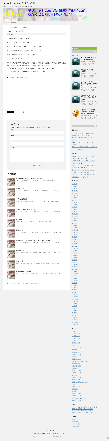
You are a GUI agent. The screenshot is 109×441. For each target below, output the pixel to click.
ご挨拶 (73, 345)
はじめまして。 (21, 189)
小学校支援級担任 (76, 366)
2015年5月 (74, 237)
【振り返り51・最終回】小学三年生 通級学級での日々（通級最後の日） (88, 111)
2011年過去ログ (76, 336)
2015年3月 (74, 239)
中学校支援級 (75, 349)
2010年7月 (74, 308)
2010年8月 (74, 306)
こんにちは (19, 261)
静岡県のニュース (76, 400)
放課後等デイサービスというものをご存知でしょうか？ (88, 97)
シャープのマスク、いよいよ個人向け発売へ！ (84, 133)
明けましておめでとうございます (26, 209)
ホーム (6, 22)
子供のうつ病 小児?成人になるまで (83, 412)
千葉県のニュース (76, 354)
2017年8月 (74, 227)
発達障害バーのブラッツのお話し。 (81, 135)
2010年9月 (74, 303)
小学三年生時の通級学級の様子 (80, 361)
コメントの (76, 424)
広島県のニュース (76, 372)
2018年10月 (75, 218)
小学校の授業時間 (21, 199)
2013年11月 (75, 267)
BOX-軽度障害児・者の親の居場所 (82, 409)
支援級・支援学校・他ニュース (80, 382)
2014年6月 (74, 255)
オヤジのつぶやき (76, 347)
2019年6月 (74, 204)
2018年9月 (74, 220)
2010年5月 (74, 313)
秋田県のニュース (76, 391)
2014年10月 (75, 248)
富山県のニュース (76, 359)
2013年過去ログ (76, 340)
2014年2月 (74, 260)
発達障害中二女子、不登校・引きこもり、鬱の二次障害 (33, 240)
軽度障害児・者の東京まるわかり (82, 410)
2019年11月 (75, 193)
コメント (11, 147)
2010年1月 (74, 319)
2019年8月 (74, 200)
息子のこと (74, 375)
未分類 (73, 384)
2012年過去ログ (76, 338)
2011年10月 (75, 273)
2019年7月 (74, 202)
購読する (75, 48)
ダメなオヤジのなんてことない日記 (19, 3)
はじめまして (20, 230)
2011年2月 (74, 292)
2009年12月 (75, 322)
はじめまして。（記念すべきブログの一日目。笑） (26, 283)
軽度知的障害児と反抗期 (23, 271)
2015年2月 (74, 241)
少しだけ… (19, 219)
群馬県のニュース (76, 393)
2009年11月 (75, 324)
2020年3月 (74, 186)
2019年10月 (75, 195)
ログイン (74, 419)
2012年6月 (74, 271)
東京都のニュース (76, 386)
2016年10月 (75, 230)
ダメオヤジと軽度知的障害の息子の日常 (84, 407)
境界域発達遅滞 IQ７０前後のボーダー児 (29, 178)
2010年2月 (74, 317)
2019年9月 (74, 197)
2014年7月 (74, 253)
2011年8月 (74, 278)
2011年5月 (74, 285)
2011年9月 (74, 276)
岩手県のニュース (76, 370)
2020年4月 (74, 184)
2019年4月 (74, 207)
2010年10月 (75, 301)
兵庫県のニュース (76, 352)
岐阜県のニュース (76, 368)
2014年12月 (75, 243)
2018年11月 (75, 216)
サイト (11, 141)
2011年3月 (74, 290)
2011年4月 (74, 287)
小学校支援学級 (76, 363)
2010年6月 (74, 310)
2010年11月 (75, 299)
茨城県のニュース (76, 395)
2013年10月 (75, 269)
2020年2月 (74, 188)
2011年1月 (74, 294)
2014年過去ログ (76, 343)
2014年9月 (74, 250)
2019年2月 (74, 209)
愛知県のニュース (76, 377)
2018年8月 (74, 223)
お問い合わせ (12, 22)
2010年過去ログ (76, 333)
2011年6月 (74, 283)
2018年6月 (74, 225)
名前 (11, 129)
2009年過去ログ (13, 77)
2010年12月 (75, 296)
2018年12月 (75, 214)
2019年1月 (74, 211)
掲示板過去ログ (22, 77)
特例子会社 (74, 389)
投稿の (75, 421)
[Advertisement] (21, 96)
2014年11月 (75, 246)
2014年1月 (74, 262)
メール (11, 135)
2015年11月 (75, 232)
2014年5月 (74, 257)
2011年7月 (74, 280)
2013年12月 (75, 264)
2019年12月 (75, 191)
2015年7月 (74, 234)
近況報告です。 (21, 250)
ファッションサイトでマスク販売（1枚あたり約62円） (89, 83)
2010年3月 (74, 315)
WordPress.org (75, 426)
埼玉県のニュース (76, 356)
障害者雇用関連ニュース (78, 398)
